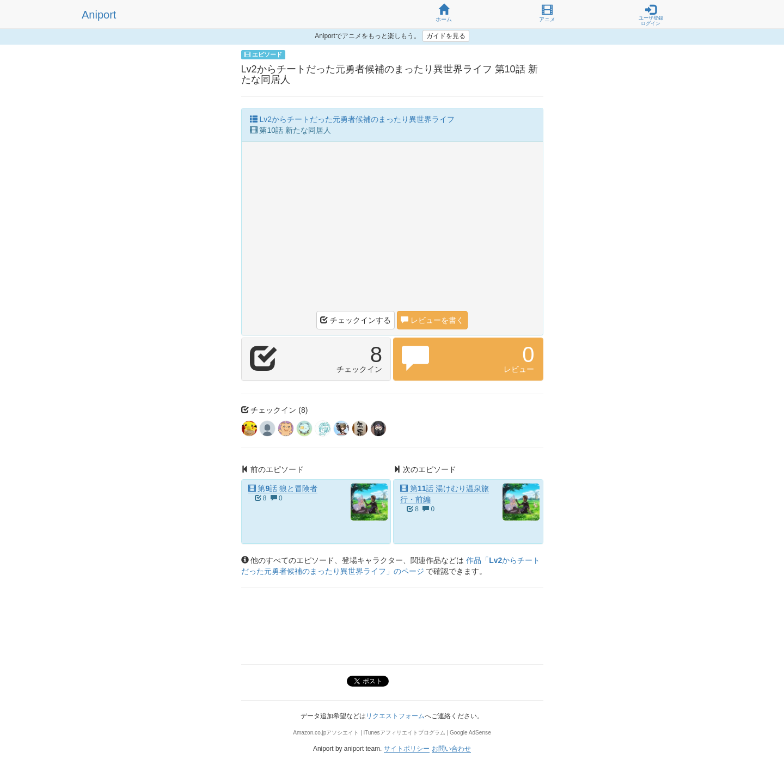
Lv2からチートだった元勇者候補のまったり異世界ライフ (352, 119)
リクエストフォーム (395, 716)
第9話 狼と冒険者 (283, 488)
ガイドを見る (445, 36)
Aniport (99, 15)
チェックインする (355, 320)
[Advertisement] (392, 229)
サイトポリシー (407, 748)
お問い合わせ (451, 748)
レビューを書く (432, 320)
